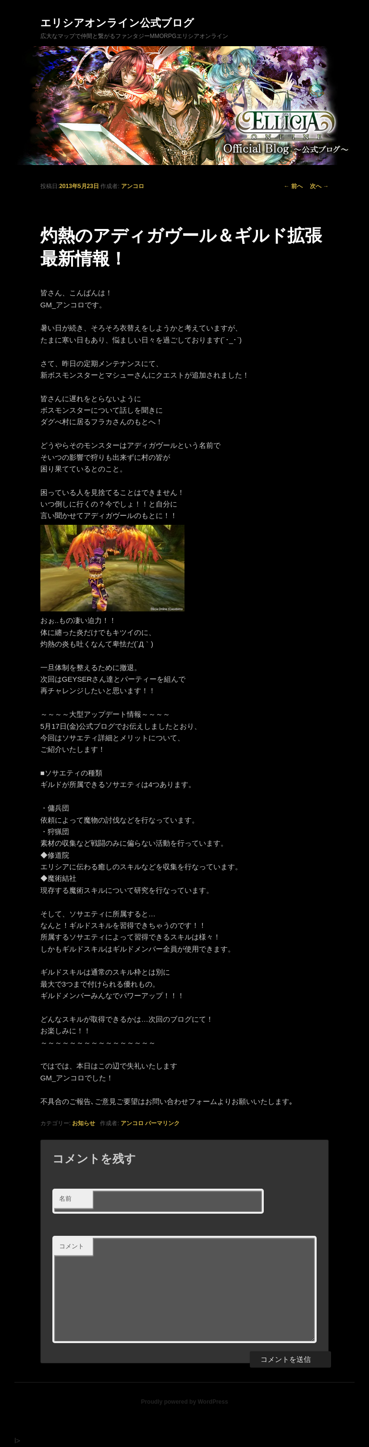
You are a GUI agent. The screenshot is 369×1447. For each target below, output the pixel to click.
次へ (319, 186)
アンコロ (132, 186)
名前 (65, 1198)
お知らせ (83, 1123)
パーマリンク (162, 1123)
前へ (293, 186)
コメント (71, 1246)
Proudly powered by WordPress (184, 1401)
